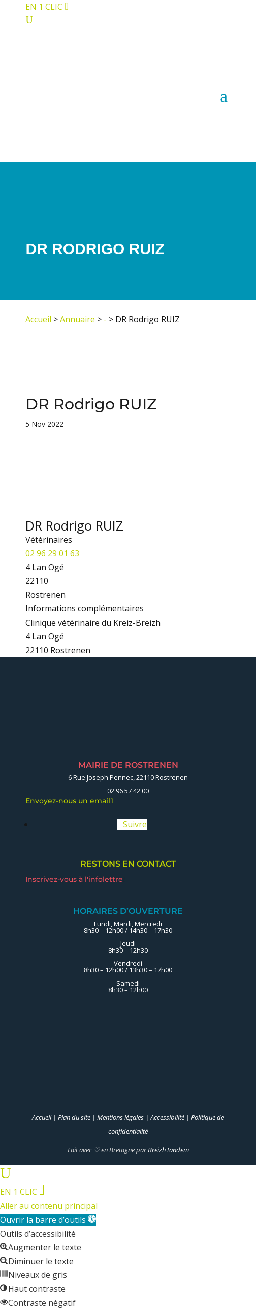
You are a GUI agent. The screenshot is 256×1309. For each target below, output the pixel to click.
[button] (48, 1220)
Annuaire (77, 319)
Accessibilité (167, 1117)
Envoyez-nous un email (69, 800)
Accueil (38, 319)
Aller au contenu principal (49, 1205)
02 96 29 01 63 (52, 553)
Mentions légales (120, 1117)
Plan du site (74, 1117)
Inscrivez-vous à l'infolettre (75, 879)
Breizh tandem (168, 1149)
